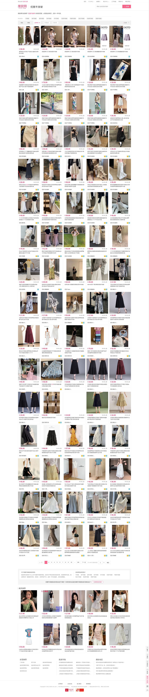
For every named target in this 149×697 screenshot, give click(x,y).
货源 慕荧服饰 (22, 455)
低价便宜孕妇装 (35, 668)
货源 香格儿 (22, 56)
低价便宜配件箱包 (24, 665)
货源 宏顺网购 (68, 56)
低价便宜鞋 (45, 668)
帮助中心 (120, 1)
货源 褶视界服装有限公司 (91, 356)
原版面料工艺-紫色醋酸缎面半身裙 (96, 51)
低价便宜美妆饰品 (47, 662)
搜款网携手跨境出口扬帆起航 (103, 673)
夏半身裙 (41, 18)
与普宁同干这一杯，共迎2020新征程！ (106, 665)
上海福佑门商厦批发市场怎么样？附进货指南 (66, 673)
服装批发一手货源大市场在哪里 (83, 662)
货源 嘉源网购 (45, 56)
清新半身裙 (98, 18)
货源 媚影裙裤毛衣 (22, 222)
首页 (85, 1)
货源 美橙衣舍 (45, 356)
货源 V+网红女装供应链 (45, 489)
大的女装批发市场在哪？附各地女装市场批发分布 (66, 671)
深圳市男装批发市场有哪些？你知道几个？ (83, 665)
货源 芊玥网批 (91, 89)
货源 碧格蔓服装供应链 (68, 489)
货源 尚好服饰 (45, 156)
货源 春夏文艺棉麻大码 (68, 522)
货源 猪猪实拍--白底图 (45, 455)
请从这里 (23, 1)
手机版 (113, 1)
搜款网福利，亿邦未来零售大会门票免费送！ (107, 668)
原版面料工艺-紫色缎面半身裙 (49, 51)
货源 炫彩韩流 (113, 123)
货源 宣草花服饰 (91, 489)
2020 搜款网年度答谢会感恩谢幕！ (105, 671)
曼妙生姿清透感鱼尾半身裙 (48, 417)
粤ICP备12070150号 (63, 686)
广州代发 (22, 662)
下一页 (84, 562)
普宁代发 (33, 662)
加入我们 (79, 683)
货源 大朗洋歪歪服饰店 (45, 89)
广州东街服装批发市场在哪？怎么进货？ (66, 668)
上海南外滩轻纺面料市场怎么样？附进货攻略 (83, 671)
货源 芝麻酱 (22, 256)
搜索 (126, 6)
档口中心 (106, 1)
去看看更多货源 (97, 582)
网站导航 (128, 1)
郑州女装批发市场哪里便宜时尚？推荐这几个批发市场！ (110, 662)
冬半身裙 (56, 18)
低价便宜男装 (23, 668)
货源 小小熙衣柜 (91, 555)
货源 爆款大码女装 (113, 289)
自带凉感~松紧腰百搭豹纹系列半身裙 (74, 284)
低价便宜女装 (23, 671)
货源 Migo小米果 (22, 522)
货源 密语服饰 (22, 156)
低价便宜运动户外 (35, 665)
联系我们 (88, 683)
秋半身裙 (49, 18)
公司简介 (60, 683)
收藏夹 (98, 1)
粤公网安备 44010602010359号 (79, 686)
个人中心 (91, 1)
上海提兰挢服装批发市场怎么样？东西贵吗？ (83, 673)
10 (71, 562)
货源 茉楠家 (68, 555)
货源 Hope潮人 (68, 289)
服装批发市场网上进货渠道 (66, 665)
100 (78, 562)
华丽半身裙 (73, 18)
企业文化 (70, 683)
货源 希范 (21, 489)
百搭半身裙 (64, 18)
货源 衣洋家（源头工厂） (113, 489)
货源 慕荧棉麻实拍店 (45, 389)
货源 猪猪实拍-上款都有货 (113, 455)
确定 (108, 562)
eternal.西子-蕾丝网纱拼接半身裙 (95, 284)
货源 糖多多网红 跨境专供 (68, 455)
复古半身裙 (81, 18)
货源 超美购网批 (22, 289)
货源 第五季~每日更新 (113, 522)
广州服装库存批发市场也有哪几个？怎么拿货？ (83, 668)
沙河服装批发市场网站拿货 (66, 662)
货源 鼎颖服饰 (91, 256)
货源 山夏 (21, 89)
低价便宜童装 (46, 665)
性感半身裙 (90, 18)
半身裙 (27, 18)
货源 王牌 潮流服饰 (68, 89)
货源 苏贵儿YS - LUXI (45, 555)
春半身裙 (34, 18)
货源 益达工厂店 (91, 522)
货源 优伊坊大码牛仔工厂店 (68, 156)
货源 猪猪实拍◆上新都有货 (91, 455)
